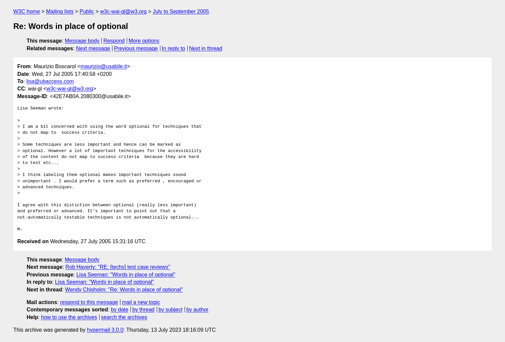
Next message (93, 48)
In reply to (173, 48)
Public (87, 11)
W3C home (26, 11)
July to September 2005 (181, 11)
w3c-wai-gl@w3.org (123, 11)
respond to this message (89, 302)
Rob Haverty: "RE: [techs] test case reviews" (118, 267)
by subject (170, 309)
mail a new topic (141, 302)
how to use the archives (69, 317)
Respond (114, 41)
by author (197, 309)
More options (144, 41)
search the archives (124, 317)
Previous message (136, 48)
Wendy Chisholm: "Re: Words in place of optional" (124, 289)
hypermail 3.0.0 (105, 330)
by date (119, 309)
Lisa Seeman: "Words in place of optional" (125, 274)
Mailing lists (60, 11)
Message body (82, 41)
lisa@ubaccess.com (50, 81)
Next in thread (205, 48)
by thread (143, 309)
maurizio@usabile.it (104, 66)
